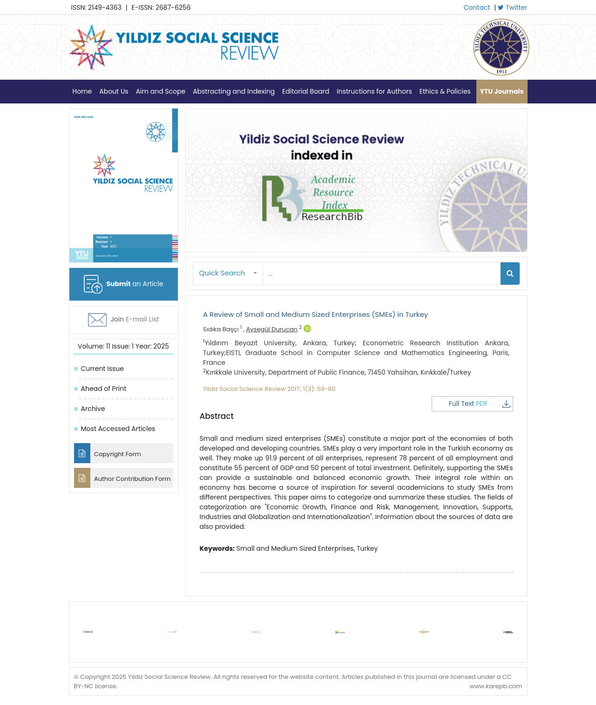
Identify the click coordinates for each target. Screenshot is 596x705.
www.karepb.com (495, 686)
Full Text (479, 403)
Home (82, 91)
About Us (113, 91)
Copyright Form (107, 453)
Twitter (512, 7)
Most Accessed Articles (118, 428)
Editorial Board (305, 91)
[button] (228, 273)
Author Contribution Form (122, 478)
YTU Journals (502, 91)
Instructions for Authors (374, 91)
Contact (477, 7)
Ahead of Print (104, 388)
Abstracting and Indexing (234, 91)
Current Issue (102, 368)
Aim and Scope (160, 91)
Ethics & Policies (445, 91)
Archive (93, 408)
